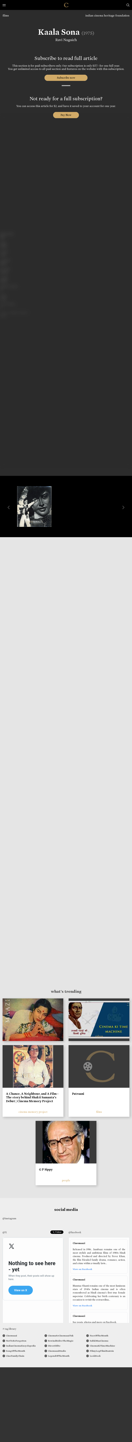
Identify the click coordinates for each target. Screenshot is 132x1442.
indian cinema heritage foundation (107, 15)
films (6, 15)
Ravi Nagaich (66, 40)
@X (5, 1232)
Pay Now (66, 115)
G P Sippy (46, 1169)
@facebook (75, 1232)
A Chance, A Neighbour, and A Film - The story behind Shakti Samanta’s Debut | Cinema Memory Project (32, 1097)
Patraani (78, 1094)
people (66, 1180)
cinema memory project (33, 1111)
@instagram (9, 1218)
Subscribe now (66, 77)
